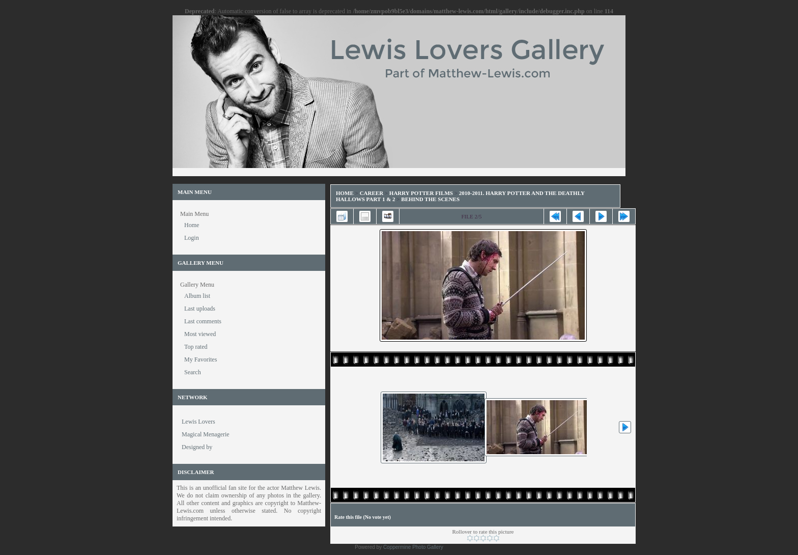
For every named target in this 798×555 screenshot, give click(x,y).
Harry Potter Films (421, 193)
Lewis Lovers (198, 421)
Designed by (197, 447)
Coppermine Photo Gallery (413, 547)
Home (345, 193)
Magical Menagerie (206, 434)
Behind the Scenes (430, 199)
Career (371, 193)
